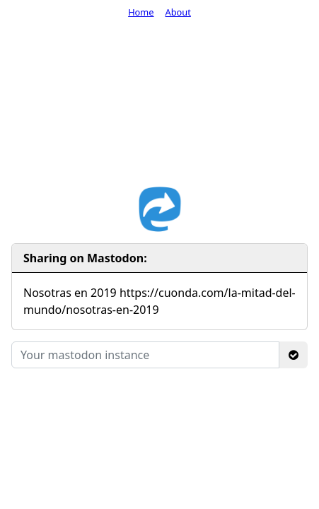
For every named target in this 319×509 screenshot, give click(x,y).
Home (140, 12)
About (178, 12)
